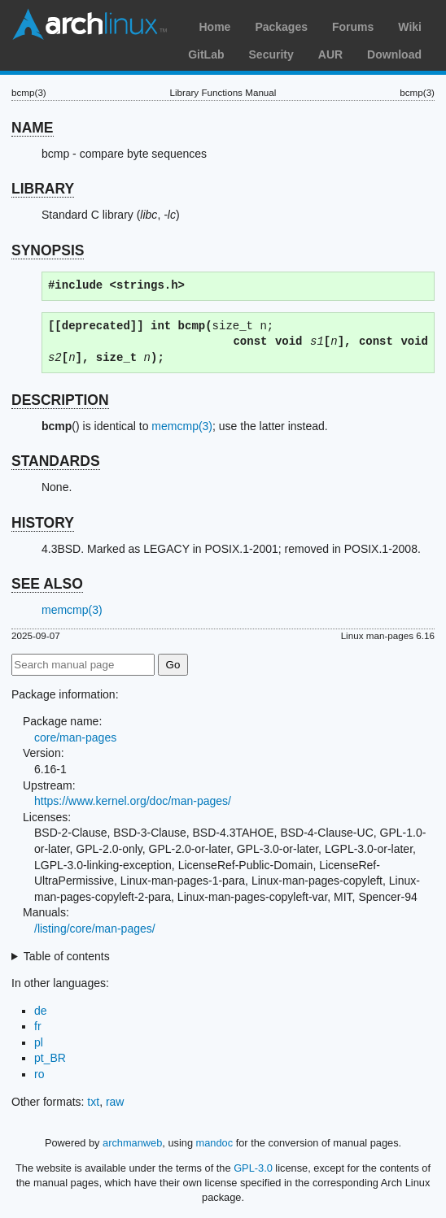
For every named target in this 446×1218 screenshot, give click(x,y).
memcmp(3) (181, 426)
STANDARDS (55, 461)
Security (271, 54)
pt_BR (50, 1057)
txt (93, 1101)
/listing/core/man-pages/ (94, 928)
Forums (353, 26)
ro (39, 1074)
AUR (330, 54)
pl (38, 1042)
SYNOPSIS (47, 250)
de (40, 1010)
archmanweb (132, 1143)
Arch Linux (89, 24)
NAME (32, 128)
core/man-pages (75, 737)
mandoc (215, 1143)
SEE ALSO (47, 584)
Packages (281, 26)
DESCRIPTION (60, 400)
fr (38, 1026)
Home (214, 26)
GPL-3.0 (253, 1168)
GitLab (206, 54)
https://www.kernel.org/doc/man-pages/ (132, 800)
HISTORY (42, 523)
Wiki (410, 26)
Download (394, 54)
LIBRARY (42, 189)
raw (115, 1101)
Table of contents (67, 956)
